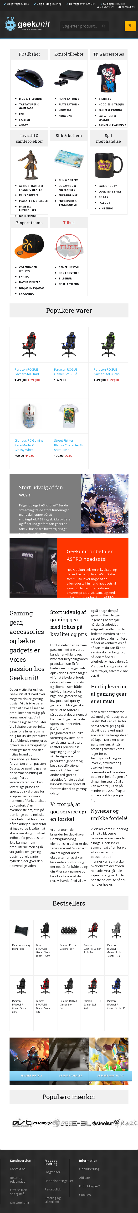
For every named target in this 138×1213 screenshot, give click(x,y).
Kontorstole (69, 273)
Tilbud (69, 222)
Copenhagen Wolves (28, 269)
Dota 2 (103, 197)
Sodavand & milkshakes (67, 187)
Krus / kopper (29, 195)
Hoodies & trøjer (111, 104)
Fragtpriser (52, 1172)
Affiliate (84, 1177)
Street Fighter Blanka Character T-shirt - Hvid (68, 445)
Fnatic (24, 276)
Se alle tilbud (69, 284)
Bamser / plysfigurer (27, 208)
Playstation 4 (69, 104)
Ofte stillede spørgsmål (19, 1192)
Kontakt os (18, 1169)
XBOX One (65, 116)
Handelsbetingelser (57, 1181)
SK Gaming (26, 293)
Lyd (21, 114)
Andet (23, 125)
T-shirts (104, 98)
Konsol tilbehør (68, 54)
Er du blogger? (89, 1186)
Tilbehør (65, 278)
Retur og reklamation (18, 1179)
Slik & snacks (68, 180)
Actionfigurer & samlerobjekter (31, 187)
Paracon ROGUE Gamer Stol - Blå (65, 371)
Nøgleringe (27, 216)
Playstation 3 (69, 98)
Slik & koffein (69, 135)
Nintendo (105, 208)
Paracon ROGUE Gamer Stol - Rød (27, 371)
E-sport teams (29, 222)
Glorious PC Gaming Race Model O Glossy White (29, 445)
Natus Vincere (29, 282)
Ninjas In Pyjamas (32, 288)
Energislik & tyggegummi (68, 203)
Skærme (24, 119)
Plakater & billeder (33, 201)
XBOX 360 (65, 110)
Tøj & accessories (108, 54)
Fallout (104, 202)
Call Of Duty (107, 186)
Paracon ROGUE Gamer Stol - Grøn (107, 371)
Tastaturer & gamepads (29, 106)
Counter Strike (109, 191)
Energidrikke (68, 195)
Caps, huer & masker (107, 117)
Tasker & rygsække (112, 125)
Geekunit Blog (89, 1169)
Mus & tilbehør (30, 98)
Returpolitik (53, 1189)
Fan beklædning (110, 110)
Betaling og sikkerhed (53, 1200)
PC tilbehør (29, 54)
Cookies (85, 1195)
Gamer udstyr (69, 267)
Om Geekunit (19, 1202)
